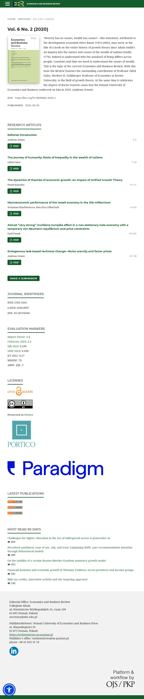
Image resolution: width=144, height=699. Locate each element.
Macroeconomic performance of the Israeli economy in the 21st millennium (59, 202)
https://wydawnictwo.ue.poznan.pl (31, 634)
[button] (9, 689)
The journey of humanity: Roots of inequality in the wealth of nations (55, 157)
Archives (24, 18)
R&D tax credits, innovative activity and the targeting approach (48, 579)
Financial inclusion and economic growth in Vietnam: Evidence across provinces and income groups (71, 570)
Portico (28, 415)
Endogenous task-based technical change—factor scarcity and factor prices (60, 251)
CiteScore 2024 (17, 341)
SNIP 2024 (14, 351)
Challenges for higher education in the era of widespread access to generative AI (59, 538)
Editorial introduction (22, 135)
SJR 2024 (13, 346)
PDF (16, 146)
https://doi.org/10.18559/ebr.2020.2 (35, 97)
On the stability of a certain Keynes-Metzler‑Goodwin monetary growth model (57, 560)
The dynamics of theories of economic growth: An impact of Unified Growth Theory (65, 180)
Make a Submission (23, 278)
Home (12, 18)
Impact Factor (16, 337)
